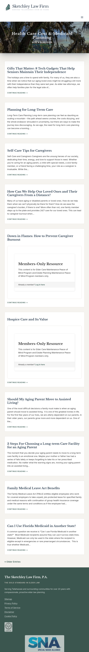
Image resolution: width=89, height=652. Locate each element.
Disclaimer (9, 612)
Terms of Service (12, 608)
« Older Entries (12, 561)
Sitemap (8, 599)
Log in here (40, 285)
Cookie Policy (10, 616)
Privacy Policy (11, 603)
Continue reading (23, 93)
